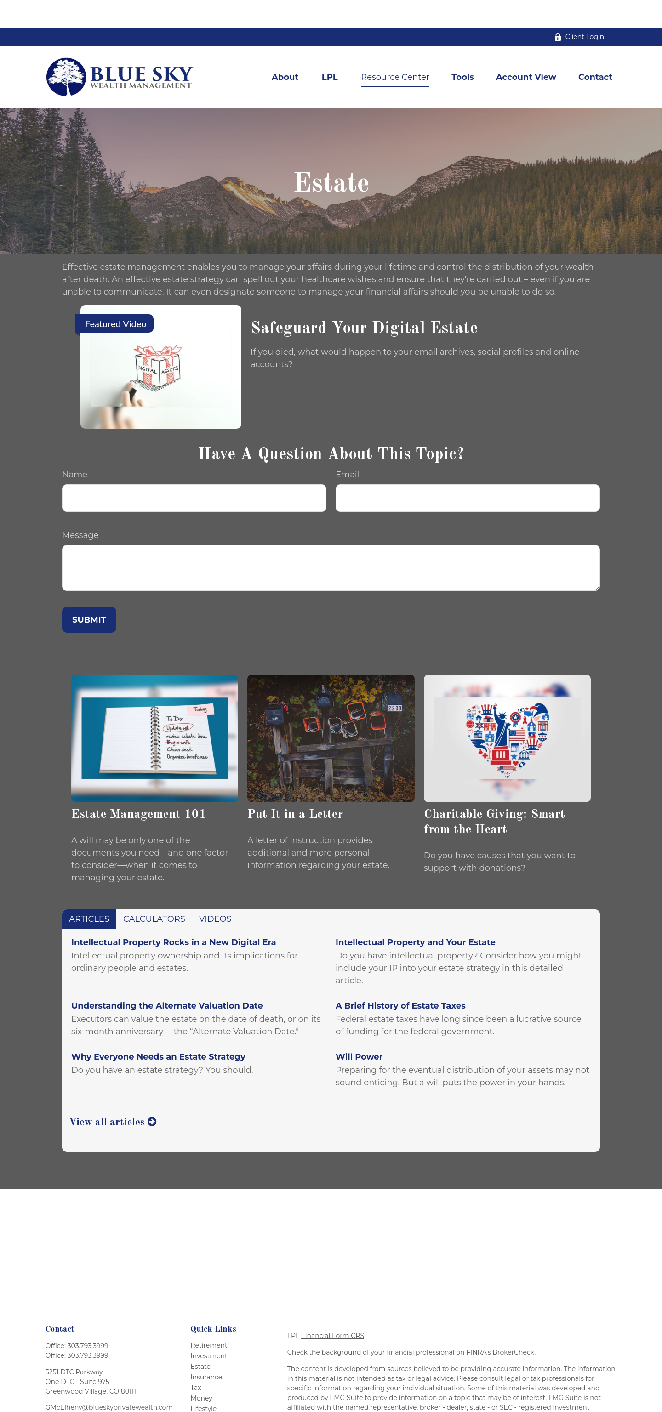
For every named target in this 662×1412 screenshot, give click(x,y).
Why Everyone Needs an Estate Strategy (158, 1029)
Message (80, 508)
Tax (195, 1360)
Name (74, 447)
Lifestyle (203, 1381)
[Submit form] (89, 592)
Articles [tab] (89, 891)
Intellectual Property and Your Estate (416, 915)
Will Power (359, 1029)
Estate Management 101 (138, 787)
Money (201, 1371)
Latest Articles (213, 1392)
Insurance (206, 1349)
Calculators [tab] (154, 891)
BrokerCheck (514, 1325)
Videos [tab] (215, 891)
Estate (200, 1339)
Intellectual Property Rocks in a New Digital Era (173, 915)
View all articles (112, 1095)
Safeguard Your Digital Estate (364, 301)
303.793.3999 (88, 1318)
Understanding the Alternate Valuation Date (167, 978)
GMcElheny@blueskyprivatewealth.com (109, 1380)
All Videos (206, 1402)
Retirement (208, 1318)
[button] (285, 49)
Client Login (579, 9)
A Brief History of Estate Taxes (401, 978)
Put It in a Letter (295, 787)
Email (347, 447)
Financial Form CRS (332, 1308)
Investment (208, 1328)
